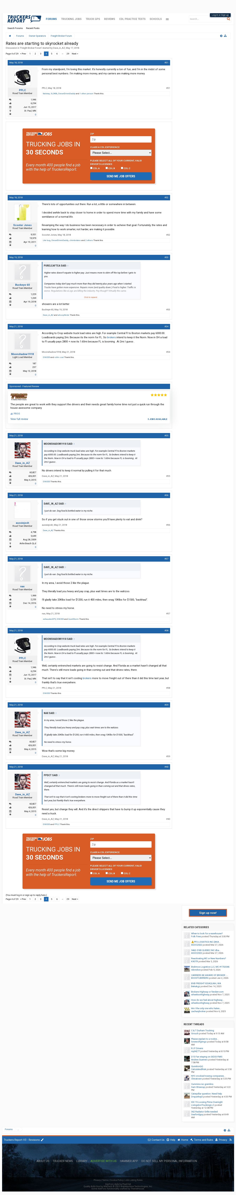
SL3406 (54, 94)
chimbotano (75, 240)
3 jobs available (157, 419)
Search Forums (15, 28)
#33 (166, 257)
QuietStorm (73, 619)
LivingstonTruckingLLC (202, 1105)
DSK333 (46, 357)
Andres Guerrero (199, 1059)
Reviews (109, 19)
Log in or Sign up (220, 15)
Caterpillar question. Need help (206, 1093)
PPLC (22, 90)
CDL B (110, 168)
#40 (166, 766)
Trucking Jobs (71, 19)
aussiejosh (22, 522)
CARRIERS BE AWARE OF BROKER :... (209, 975)
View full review (19, 419)
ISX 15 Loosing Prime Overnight (207, 1102)
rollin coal (59, 357)
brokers (111, 337)
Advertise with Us (104, 1161)
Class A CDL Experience (105, 147)
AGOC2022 (196, 945)
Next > (75, 53)
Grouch (194, 1033)
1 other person (86, 94)
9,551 (33, 234)
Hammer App (129, 1161)
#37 (166, 558)
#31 (166, 62)
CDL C (125, 168)
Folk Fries (196, 936)
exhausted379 (49, 619)
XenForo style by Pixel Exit (118, 1184)
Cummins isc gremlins (202, 1084)
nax (22, 586)
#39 (166, 705)
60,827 (32, 472)
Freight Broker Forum (30, 48)
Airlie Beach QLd (28, 543)
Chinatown (196, 1078)
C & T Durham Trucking (202, 1030)
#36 (166, 495)
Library (81, 1161)
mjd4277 (195, 1051)
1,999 (33, 595)
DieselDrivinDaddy (66, 94)
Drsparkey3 (197, 1096)
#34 (166, 326)
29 (68, 53)
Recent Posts (32, 28)
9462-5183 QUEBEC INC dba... (206, 950)
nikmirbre (196, 969)
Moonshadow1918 (22, 354)
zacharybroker (198, 1011)
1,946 (33, 99)
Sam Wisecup (198, 1087)
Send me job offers (121, 176)
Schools (156, 19)
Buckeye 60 (22, 284)
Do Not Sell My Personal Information (169, 1161)
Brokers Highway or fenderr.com (207, 991)
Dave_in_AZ (59, 48)
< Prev (23, 53)
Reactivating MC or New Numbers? (208, 958)
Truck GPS (93, 19)
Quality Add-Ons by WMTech (118, 1186)
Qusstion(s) (197, 1066)
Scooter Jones (22, 225)
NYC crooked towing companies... (208, 1076)
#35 (166, 435)
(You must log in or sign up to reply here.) (26, 895)
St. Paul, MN (30, 110)
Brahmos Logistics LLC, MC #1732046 (210, 966)
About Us (42, 1161)
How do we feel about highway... (207, 1000)
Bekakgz (195, 986)
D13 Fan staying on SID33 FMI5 (206, 1056)
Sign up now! (208, 913)
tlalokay (46, 94)
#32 (166, 197)
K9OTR (194, 961)
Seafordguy (197, 1114)
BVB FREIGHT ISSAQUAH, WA (206, 983)
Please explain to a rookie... (204, 1039)
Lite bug (46, 240)
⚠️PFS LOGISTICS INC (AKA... (205, 942)
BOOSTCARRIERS (200, 978)
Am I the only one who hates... (206, 1008)
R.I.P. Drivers (197, 1048)
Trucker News (63, 1161)
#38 (166, 630)
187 (34, 363)
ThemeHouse (137, 1188)
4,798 (33, 532)
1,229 (33, 294)
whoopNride (63, 315)
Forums (51, 19)
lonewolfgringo (199, 1041)
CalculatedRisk (198, 1069)
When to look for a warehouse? (207, 933)
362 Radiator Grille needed (204, 1111)
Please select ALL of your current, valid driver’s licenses (116, 162)
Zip (92, 133)
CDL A (95, 168)
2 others (89, 240)
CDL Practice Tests (132, 19)
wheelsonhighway (200, 994)
